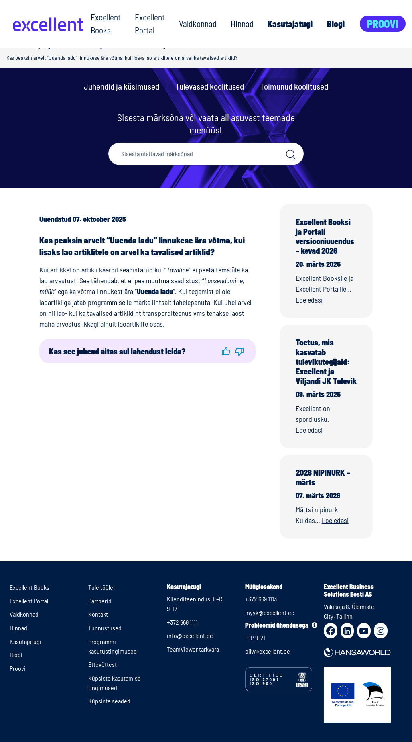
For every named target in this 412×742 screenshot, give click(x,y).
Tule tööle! (101, 587)
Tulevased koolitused (209, 86)
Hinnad (242, 23)
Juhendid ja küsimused (121, 86)
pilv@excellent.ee (267, 651)
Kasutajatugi (290, 23)
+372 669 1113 (261, 599)
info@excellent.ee (190, 635)
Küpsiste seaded (109, 701)
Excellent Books (106, 23)
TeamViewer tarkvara (193, 649)
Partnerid (100, 601)
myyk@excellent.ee (269, 612)
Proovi (382, 23)
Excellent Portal (150, 23)
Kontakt (98, 614)
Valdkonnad (198, 23)
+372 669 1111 (182, 622)
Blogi (336, 23)
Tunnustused (105, 628)
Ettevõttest (102, 664)
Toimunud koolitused (294, 86)
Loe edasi (309, 299)
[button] (226, 351)
